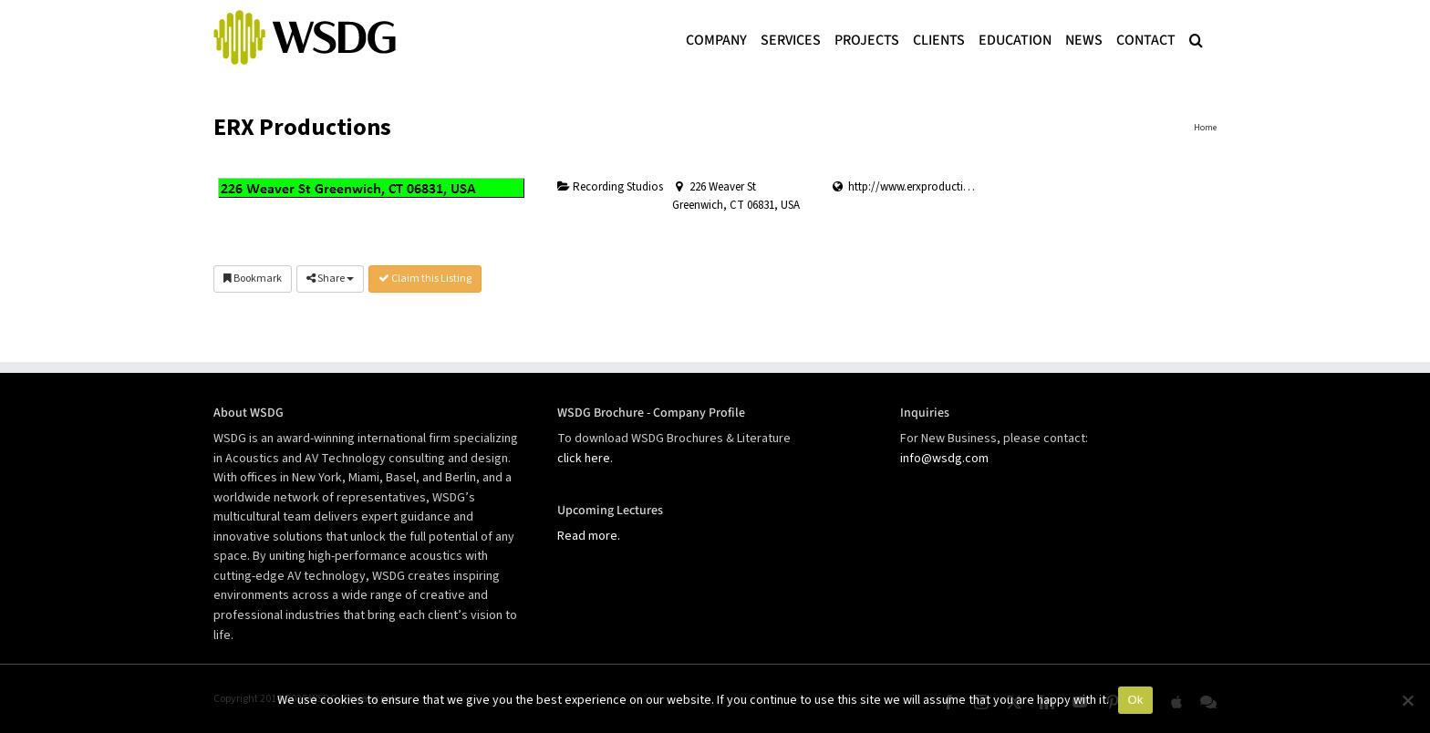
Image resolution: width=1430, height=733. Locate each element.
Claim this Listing (424, 278)
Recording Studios (610, 187)
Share (330, 278)
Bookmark (252, 278)
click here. (585, 458)
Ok (1135, 700)
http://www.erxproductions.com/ (929, 187)
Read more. (588, 536)
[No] (1407, 700)
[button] (1196, 38)
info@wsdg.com (944, 458)
